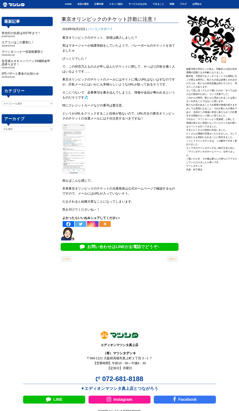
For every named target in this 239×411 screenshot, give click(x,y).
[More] (105, 224)
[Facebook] (68, 224)
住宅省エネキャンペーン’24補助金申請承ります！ (26, 62)
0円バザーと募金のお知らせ (20, 73)
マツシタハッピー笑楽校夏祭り (22, 51)
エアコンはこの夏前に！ (18, 42)
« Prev (66, 259)
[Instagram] (93, 224)
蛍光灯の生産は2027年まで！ (21, 33)
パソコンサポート (100, 29)
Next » (172, 259)
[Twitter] (80, 224)
